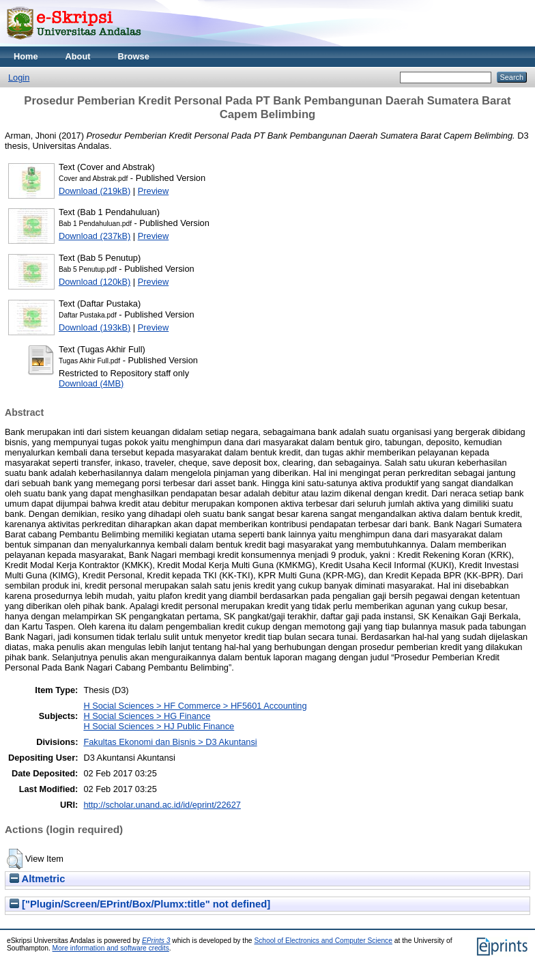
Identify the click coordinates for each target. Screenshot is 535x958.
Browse (133, 56)
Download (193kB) (94, 327)
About (78, 56)
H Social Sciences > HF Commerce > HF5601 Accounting (194, 706)
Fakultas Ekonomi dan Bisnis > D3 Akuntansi (170, 742)
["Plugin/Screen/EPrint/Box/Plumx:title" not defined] (140, 904)
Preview (153, 191)
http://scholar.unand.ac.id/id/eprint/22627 (162, 805)
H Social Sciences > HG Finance (146, 716)
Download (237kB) (94, 236)
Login (18, 77)
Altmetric (37, 878)
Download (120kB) (94, 282)
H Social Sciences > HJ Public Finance (158, 726)
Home (26, 56)
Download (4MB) (91, 383)
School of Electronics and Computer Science (323, 940)
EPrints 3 (156, 940)
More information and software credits (111, 948)
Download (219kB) (94, 191)
